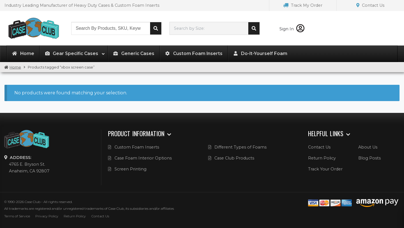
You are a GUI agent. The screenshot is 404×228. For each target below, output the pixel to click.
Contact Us (370, 5)
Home (15, 67)
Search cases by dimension (254, 28)
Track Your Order (325, 169)
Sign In (291, 28)
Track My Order (302, 5)
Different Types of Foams (240, 147)
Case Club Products (234, 158)
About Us (367, 147)
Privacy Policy (46, 216)
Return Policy (322, 158)
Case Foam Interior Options (143, 158)
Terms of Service (17, 216)
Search (155, 28)
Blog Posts (369, 158)
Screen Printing (130, 169)
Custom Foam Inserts (136, 147)
